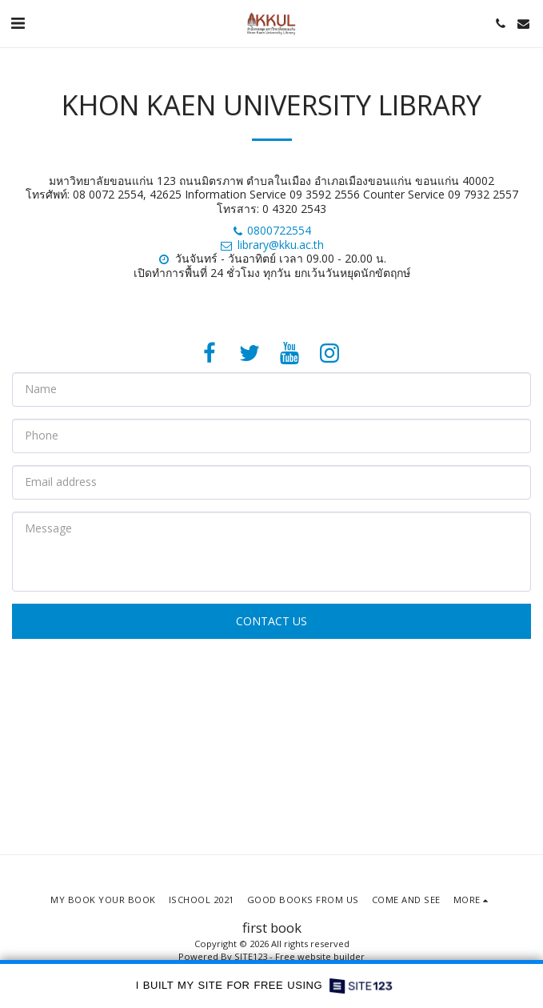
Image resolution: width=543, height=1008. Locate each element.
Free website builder (320, 956)
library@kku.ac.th (271, 244)
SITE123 (250, 956)
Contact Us (271, 620)
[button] (17, 22)
